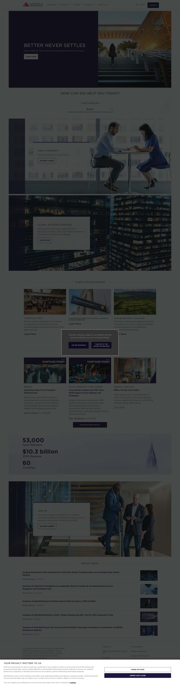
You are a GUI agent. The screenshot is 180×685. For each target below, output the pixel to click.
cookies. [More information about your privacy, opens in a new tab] (73, 683)
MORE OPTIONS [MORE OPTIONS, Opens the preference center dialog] (137, 669)
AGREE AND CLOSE (138, 675)
